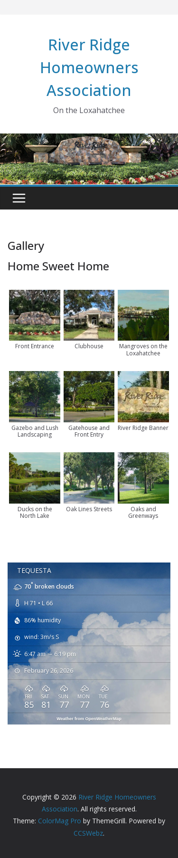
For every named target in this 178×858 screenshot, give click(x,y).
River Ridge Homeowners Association (89, 67)
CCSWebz (88, 833)
